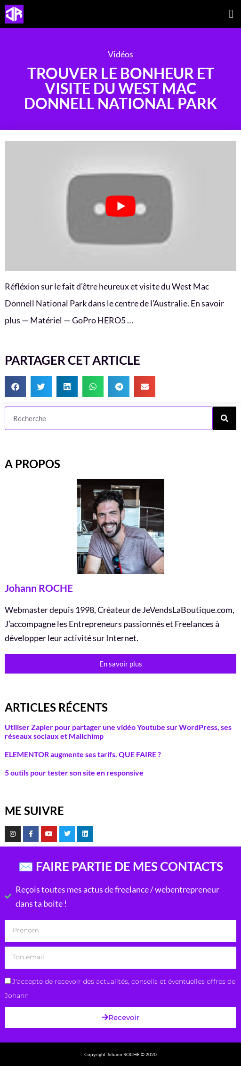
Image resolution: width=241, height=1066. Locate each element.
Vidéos (120, 54)
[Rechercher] (224, 418)
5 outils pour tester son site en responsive (74, 772)
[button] (231, 14)
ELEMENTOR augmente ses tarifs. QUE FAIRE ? (83, 754)
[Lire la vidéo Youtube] (120, 206)
